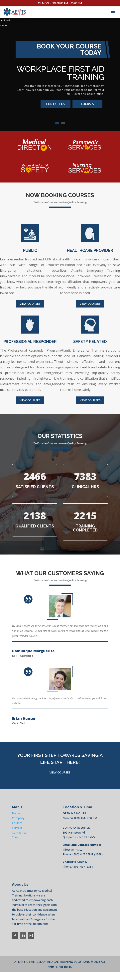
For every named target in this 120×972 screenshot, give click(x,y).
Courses (87, 104)
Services (17, 828)
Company (18, 818)
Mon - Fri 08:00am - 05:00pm (62, 3)
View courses (30, 400)
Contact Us (19, 832)
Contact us (55, 104)
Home (16, 813)
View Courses (30, 303)
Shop (15, 837)
